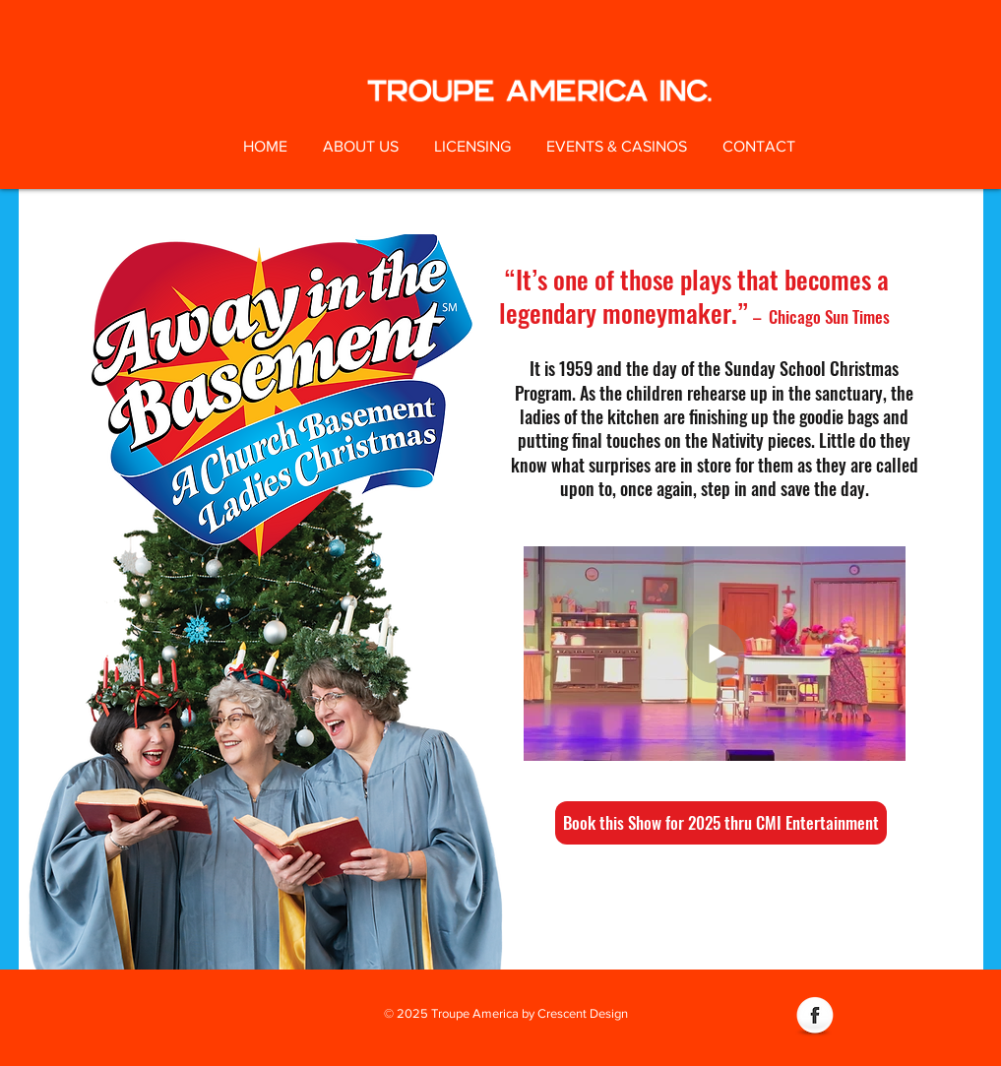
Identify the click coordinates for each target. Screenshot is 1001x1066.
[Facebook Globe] (815, 1016)
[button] (360, 146)
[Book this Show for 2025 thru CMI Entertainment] (721, 823)
